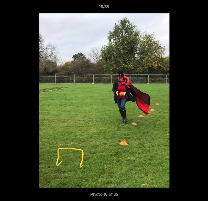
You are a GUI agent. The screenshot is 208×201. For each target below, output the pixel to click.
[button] (201, 8)
